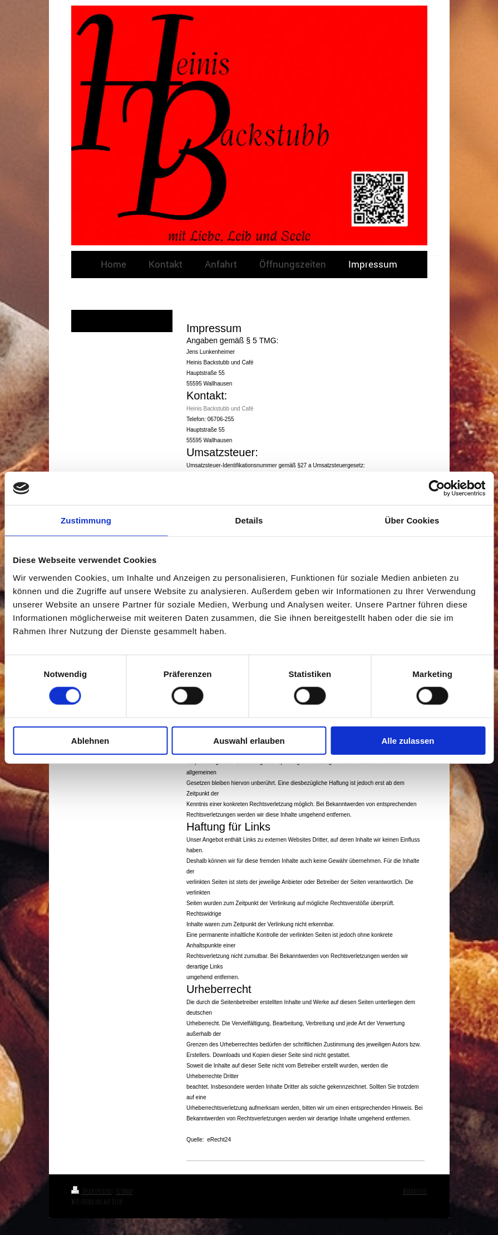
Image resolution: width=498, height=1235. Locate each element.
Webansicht (415, 1191)
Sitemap (124, 1191)
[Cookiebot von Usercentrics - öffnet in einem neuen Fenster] (436, 488)
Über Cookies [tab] (412, 520)
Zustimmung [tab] (86, 520)
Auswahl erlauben (248, 740)
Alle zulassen (407, 740)
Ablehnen (90, 740)
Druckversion (91, 1191)
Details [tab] (249, 520)
